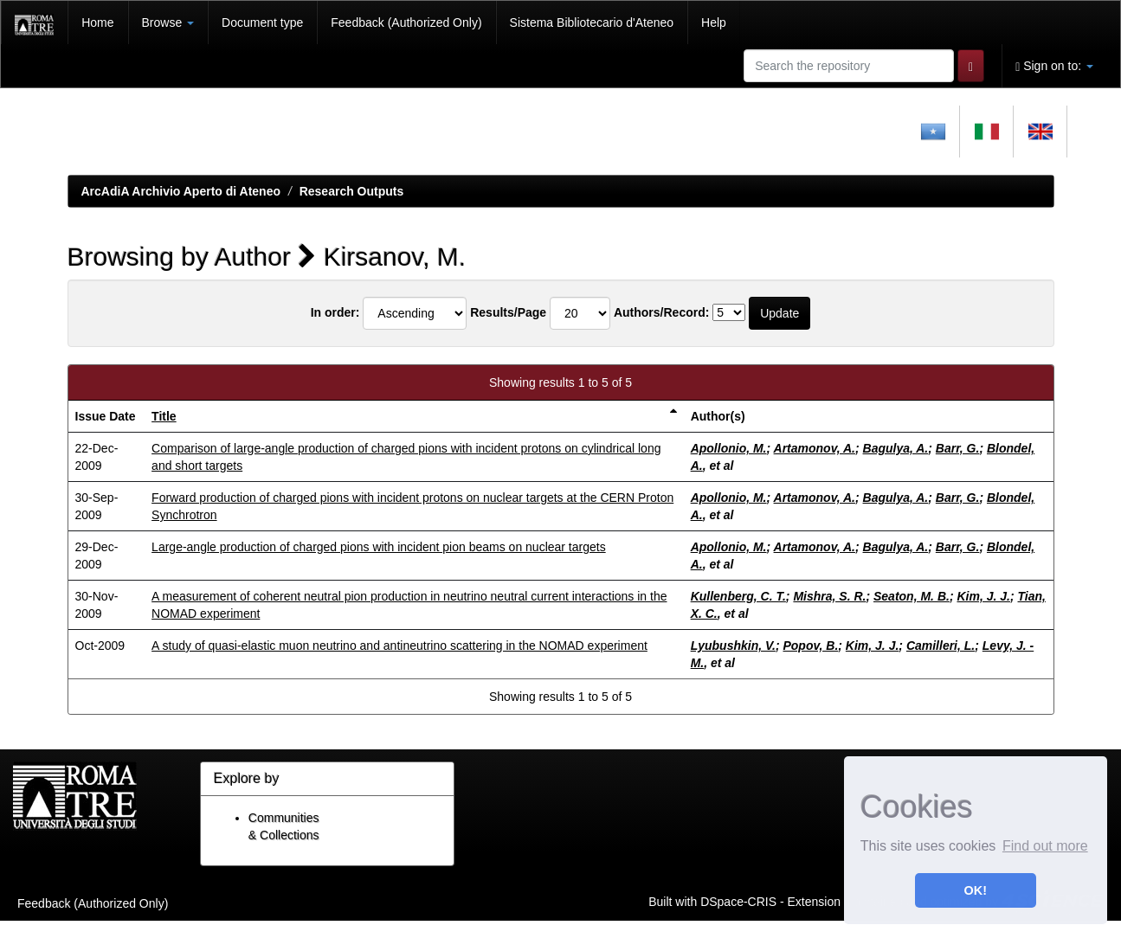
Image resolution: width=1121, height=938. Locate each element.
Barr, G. (958, 448)
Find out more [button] (1045, 845)
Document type (262, 22)
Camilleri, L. (940, 645)
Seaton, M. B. (911, 596)
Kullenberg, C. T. (738, 596)
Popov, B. (810, 645)
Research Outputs (352, 191)
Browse (168, 22)
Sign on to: (1054, 66)
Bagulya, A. (896, 448)
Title (164, 416)
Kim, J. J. (983, 596)
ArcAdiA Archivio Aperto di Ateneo (181, 191)
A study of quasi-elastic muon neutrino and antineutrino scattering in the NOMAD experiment (399, 645)
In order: (335, 312)
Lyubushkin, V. (733, 645)
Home (97, 22)
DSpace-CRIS (738, 901)
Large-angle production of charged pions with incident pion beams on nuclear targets (378, 547)
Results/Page (508, 312)
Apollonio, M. (729, 448)
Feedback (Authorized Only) (406, 22)
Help (713, 22)
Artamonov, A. (814, 448)
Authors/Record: (661, 312)
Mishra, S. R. (829, 596)
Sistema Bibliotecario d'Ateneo (591, 22)
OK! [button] (975, 890)
